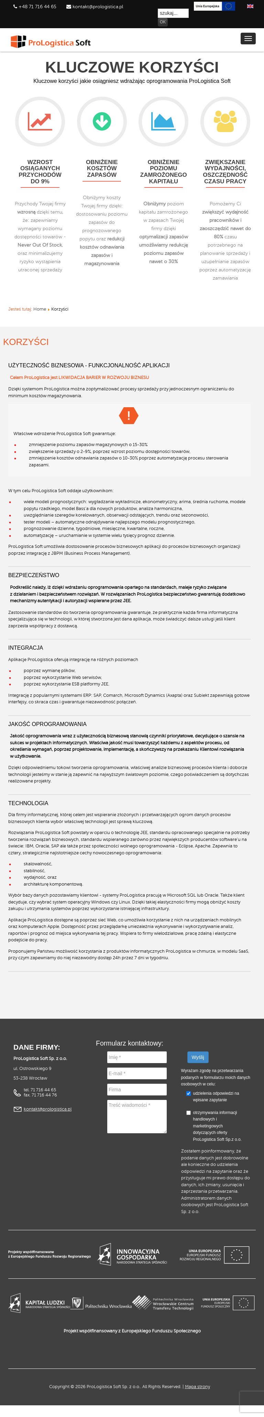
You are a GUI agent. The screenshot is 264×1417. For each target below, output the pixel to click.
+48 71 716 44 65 (37, 6)
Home (39, 309)
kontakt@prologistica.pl (97, 6)
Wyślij (198, 1057)
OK (163, 22)
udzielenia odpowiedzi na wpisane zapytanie (216, 1097)
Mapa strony (197, 1386)
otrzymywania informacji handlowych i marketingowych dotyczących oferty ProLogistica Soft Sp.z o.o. (214, 1126)
